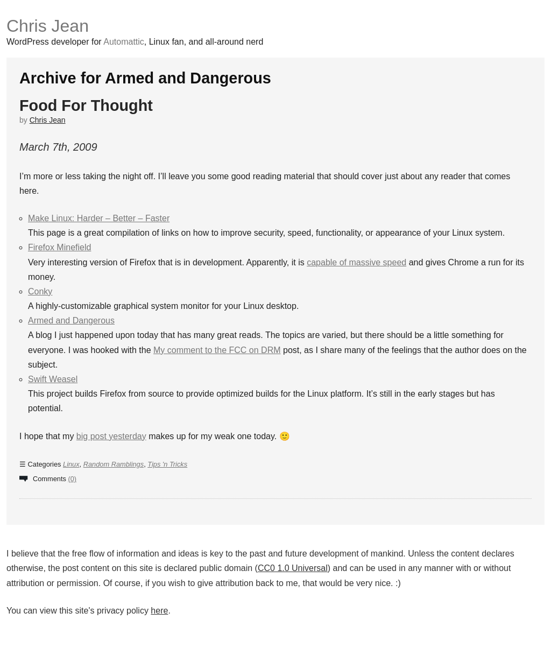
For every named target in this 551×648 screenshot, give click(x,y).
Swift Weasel (52, 379)
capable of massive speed (356, 262)
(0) (72, 479)
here (159, 610)
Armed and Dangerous (71, 320)
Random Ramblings (113, 464)
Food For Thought (86, 105)
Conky (40, 291)
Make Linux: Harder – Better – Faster (98, 218)
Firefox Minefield (59, 247)
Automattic (123, 41)
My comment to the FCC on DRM (217, 350)
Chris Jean (47, 26)
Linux (71, 464)
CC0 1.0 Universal (293, 568)
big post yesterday (111, 436)
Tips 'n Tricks (167, 464)
